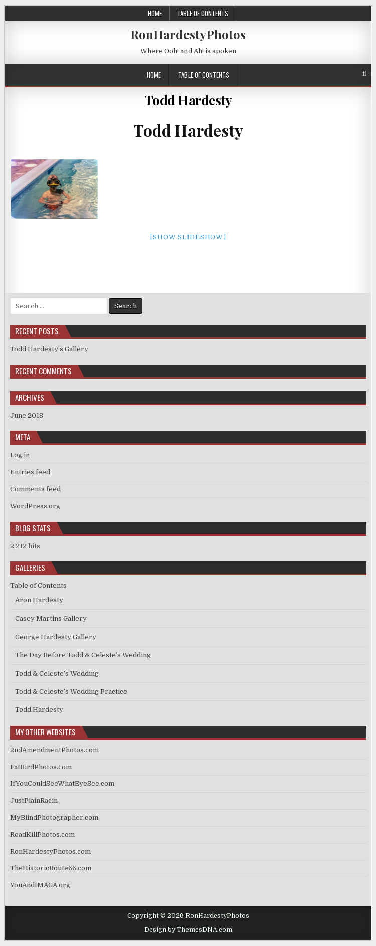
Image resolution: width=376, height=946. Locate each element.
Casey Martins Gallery (51, 618)
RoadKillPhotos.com (42, 834)
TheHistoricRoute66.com (50, 868)
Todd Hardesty (188, 100)
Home (155, 13)
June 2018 (26, 415)
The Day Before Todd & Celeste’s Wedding (83, 655)
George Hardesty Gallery (55, 637)
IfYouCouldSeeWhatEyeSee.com (62, 783)
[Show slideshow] (188, 237)
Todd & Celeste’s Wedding (57, 673)
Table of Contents (202, 13)
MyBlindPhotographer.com (54, 817)
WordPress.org (35, 506)
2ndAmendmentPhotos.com (54, 750)
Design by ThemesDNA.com (188, 929)
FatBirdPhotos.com (41, 767)
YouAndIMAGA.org (40, 885)
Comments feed (35, 489)
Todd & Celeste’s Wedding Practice (71, 691)
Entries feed (30, 472)
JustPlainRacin (34, 800)
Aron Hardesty (39, 600)
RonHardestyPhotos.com (50, 851)
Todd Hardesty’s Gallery (49, 349)
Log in (20, 455)
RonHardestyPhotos (188, 34)
